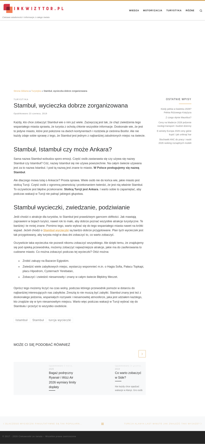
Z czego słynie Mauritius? (178, 117)
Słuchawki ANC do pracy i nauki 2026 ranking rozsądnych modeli (175, 141)
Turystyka (36, 91)
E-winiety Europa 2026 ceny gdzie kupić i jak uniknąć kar (174, 133)
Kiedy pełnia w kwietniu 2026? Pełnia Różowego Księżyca (176, 111)
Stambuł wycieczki (56, 230)
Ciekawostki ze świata (30, 436)
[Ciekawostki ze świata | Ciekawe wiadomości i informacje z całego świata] (33, 8)
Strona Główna (21, 91)
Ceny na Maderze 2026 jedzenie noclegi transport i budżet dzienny (174, 124)
